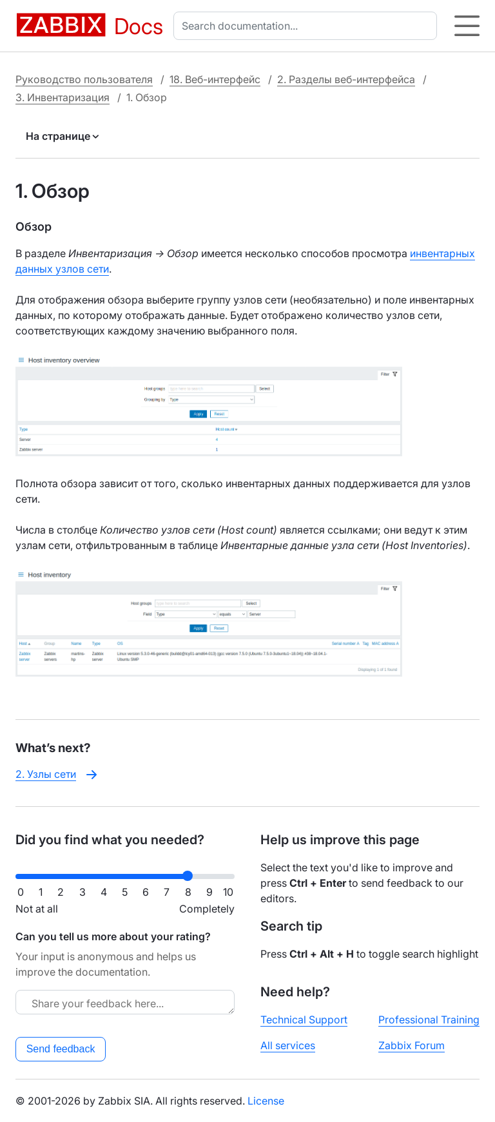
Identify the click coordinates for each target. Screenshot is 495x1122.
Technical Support (303, 1019)
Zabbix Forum (411, 1045)
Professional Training (429, 1019)
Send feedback (60, 1048)
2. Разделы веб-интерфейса (346, 79)
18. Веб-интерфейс (215, 79)
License (266, 1100)
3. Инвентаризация (62, 97)
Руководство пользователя (84, 79)
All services (287, 1045)
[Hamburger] (467, 25)
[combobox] (307, 26)
